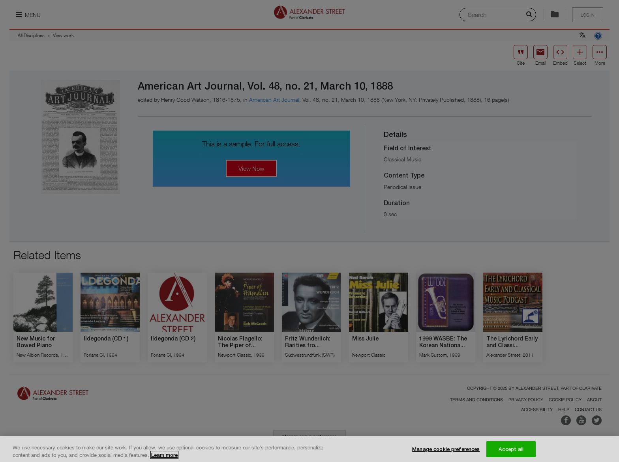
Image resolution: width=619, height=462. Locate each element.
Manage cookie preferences (446, 453)
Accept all (511, 453)
